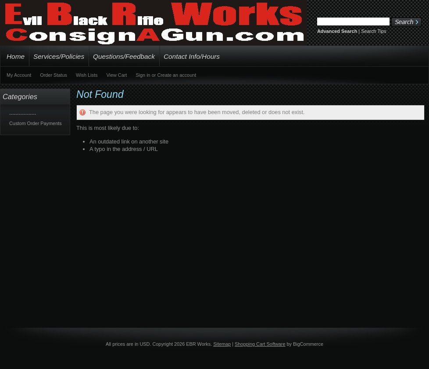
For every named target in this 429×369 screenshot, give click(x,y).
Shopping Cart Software (260, 344)
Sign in (143, 75)
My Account (19, 75)
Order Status (53, 75)
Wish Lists (87, 75)
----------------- (22, 113)
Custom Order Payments (35, 123)
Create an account (176, 75)
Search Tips (373, 31)
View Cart (116, 75)
